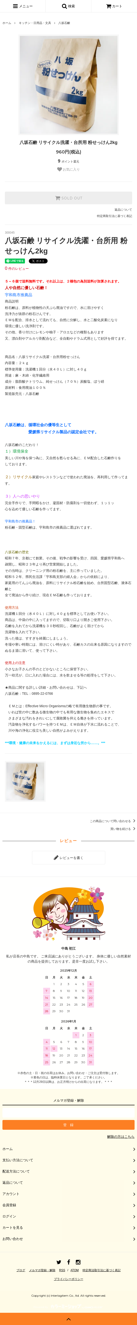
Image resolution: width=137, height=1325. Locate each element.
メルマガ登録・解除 (42, 1270)
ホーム (6, 23)
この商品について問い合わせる (113, 821)
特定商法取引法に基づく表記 (102, 1270)
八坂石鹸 (64, 23)
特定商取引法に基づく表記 (114, 216)
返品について (123, 209)
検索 (68, 6)
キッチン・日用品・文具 (35, 23)
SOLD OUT (68, 198)
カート (114, 6)
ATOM (75, 1270)
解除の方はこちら (121, 1137)
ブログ (20, 1270)
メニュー (23, 6)
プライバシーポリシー (68, 1279)
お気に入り (68, 169)
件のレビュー (17, 269)
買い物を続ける (123, 829)
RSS (62, 1270)
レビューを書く (68, 857)
